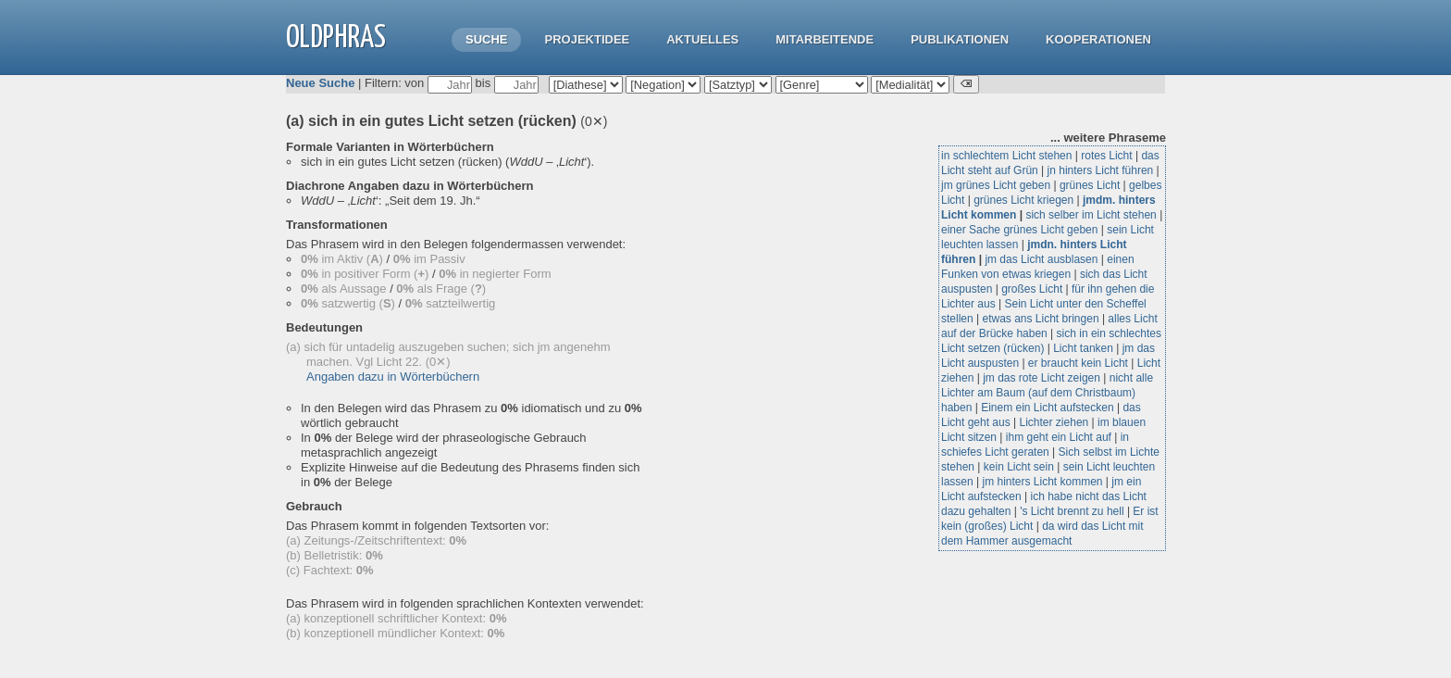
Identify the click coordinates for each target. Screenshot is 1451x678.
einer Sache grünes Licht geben (1019, 229)
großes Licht (1031, 288)
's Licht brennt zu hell (1071, 511)
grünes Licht (1090, 185)
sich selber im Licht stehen (1090, 214)
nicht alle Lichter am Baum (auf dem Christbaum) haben (1047, 392)
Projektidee (586, 39)
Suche (486, 39)
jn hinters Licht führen (1101, 170)
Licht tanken (1083, 348)
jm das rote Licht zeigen (1041, 377)
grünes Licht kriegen (1023, 200)
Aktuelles (702, 39)
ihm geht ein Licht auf (1058, 437)
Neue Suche (320, 83)
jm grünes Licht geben (995, 185)
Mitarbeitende (824, 39)
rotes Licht (1106, 155)
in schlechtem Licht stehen (1006, 155)
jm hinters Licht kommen (1042, 481)
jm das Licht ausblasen (1041, 259)
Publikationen (960, 39)
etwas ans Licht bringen (1040, 318)
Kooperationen (1098, 39)
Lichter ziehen (1054, 422)
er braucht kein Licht (1078, 363)
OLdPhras (336, 38)
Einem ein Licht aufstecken (1047, 407)
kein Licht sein (1019, 466)
